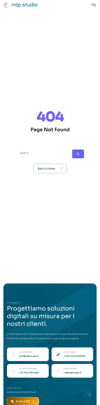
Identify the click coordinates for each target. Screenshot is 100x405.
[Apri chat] (90, 395)
